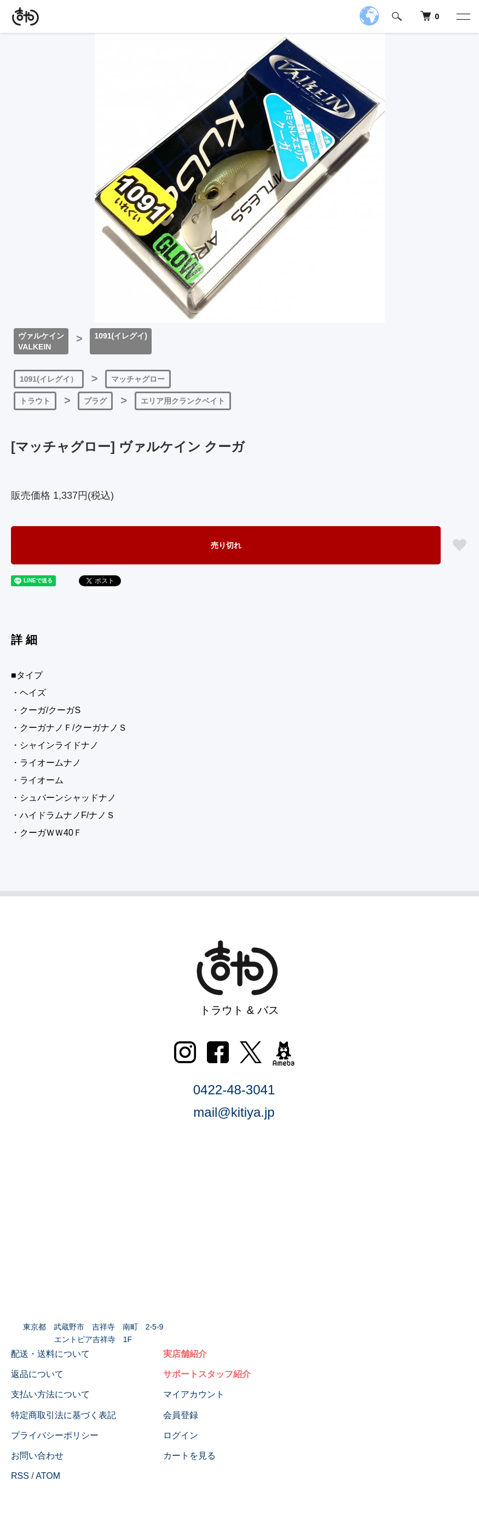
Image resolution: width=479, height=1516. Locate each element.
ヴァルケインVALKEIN (41, 341)
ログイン (180, 1435)
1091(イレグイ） (49, 379)
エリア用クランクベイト (183, 401)
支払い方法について (50, 1394)
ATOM (48, 1475)
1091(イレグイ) (120, 335)
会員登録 (180, 1415)
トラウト (35, 401)
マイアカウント (193, 1394)
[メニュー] (462, 16)
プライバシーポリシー (55, 1435)
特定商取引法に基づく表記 (63, 1415)
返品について (37, 1374)
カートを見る (189, 1455)
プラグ (95, 401)
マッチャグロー (138, 379)
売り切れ (226, 545)
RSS (20, 1475)
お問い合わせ (37, 1455)
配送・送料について (50, 1353)
